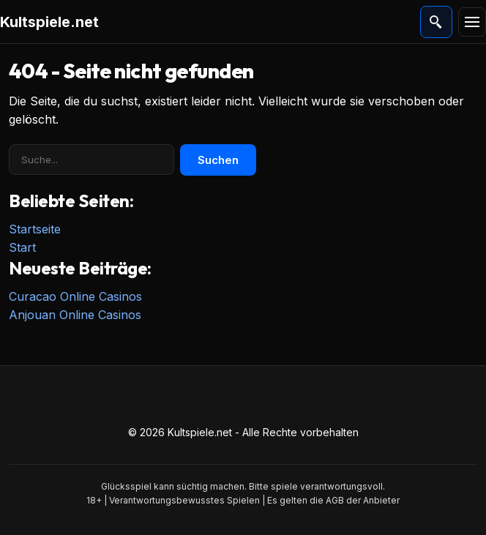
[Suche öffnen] (436, 22)
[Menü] (472, 22)
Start (22, 247)
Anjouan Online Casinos (75, 314)
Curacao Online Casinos (75, 296)
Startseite (35, 229)
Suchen (218, 160)
